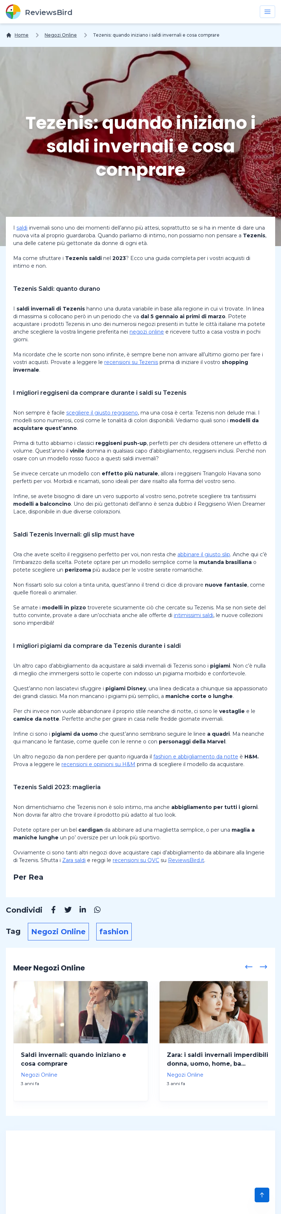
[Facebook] (49, 911)
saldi (21, 227)
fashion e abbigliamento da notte (195, 756)
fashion (114, 931)
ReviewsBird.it (186, 860)
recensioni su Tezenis (131, 362)
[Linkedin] (79, 911)
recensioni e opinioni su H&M (98, 764)
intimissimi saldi (193, 615)
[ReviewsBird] (39, 11)
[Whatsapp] (93, 911)
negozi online (147, 331)
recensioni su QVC (136, 860)
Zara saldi (74, 860)
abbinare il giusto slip (203, 554)
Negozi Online (61, 35)
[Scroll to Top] (262, 1195)
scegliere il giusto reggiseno (102, 412)
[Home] (17, 35)
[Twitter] (64, 911)
